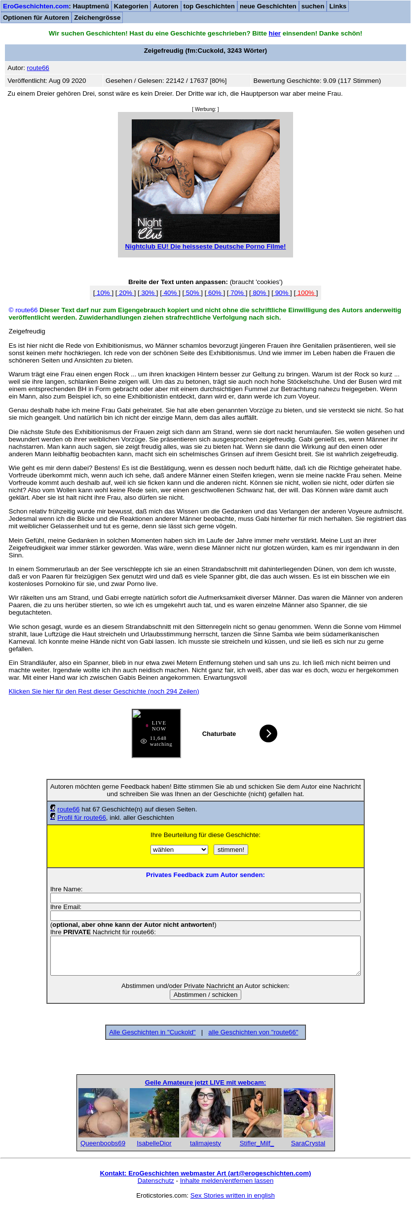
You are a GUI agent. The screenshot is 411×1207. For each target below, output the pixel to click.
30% (148, 292)
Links (337, 6)
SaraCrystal (308, 1143)
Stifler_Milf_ (257, 1143)
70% (237, 292)
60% (214, 292)
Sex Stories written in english (232, 1195)
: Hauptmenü (56, 6)
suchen (313, 6)
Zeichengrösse (97, 17)
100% (306, 292)
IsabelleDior (154, 1143)
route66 (68, 809)
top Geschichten (209, 6)
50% (192, 292)
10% (103, 292)
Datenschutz (156, 1180)
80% (259, 292)
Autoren (165, 6)
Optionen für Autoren (36, 17)
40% (170, 292)
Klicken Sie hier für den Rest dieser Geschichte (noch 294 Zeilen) (104, 691)
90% (281, 292)
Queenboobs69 (102, 1143)
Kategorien (131, 6)
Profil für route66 (81, 817)
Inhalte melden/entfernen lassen (227, 1180)
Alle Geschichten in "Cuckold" (152, 1032)
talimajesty (205, 1143)
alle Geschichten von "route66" (253, 1032)
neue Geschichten (268, 6)
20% (125, 292)
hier (275, 33)
